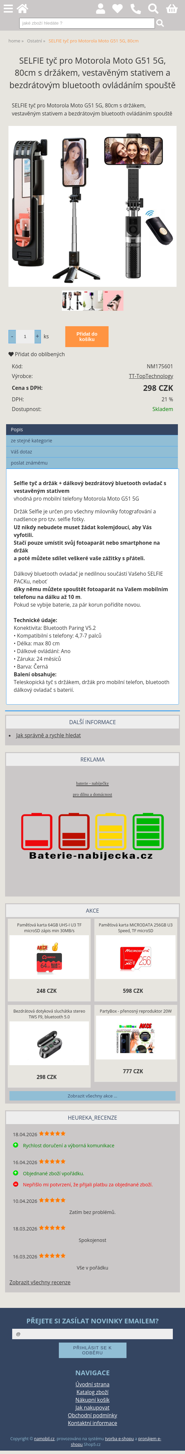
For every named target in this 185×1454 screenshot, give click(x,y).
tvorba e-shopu (119, 1439)
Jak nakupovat (92, 1407)
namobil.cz (44, 1439)
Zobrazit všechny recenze (39, 1282)
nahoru (174, 1443)
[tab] (92, 424)
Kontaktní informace (92, 1423)
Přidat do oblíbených (36, 354)
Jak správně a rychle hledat (48, 735)
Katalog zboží (92, 1392)
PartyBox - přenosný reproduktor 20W (136, 1011)
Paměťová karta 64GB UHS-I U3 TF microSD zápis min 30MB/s (49, 928)
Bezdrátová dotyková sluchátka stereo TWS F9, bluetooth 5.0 (49, 1014)
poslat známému (29, 463)
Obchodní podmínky (92, 1415)
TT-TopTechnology (151, 376)
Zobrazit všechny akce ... (92, 1096)
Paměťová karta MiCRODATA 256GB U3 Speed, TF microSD (135, 928)
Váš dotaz (21, 451)
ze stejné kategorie (31, 440)
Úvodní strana (92, 1384)
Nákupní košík (92, 1400)
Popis (17, 429)
